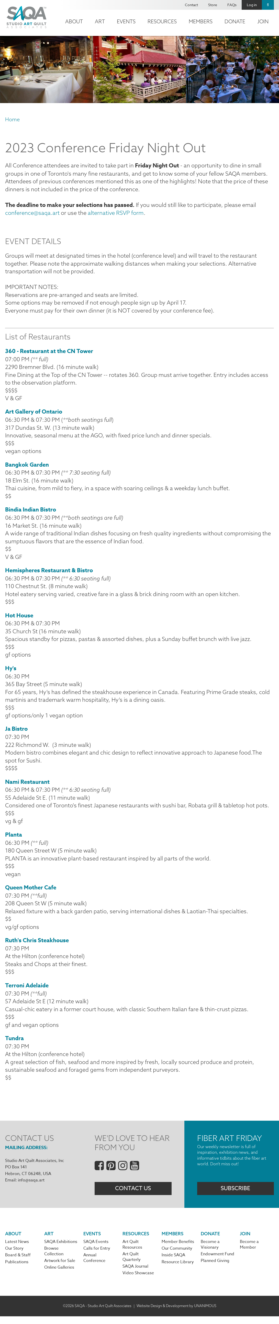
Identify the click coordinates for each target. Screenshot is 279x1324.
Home (12, 119)
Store (212, 4)
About (74, 21)
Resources (162, 21)
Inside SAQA (173, 1263)
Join (263, 21)
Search (268, 5)
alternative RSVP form (115, 213)
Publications (16, 1270)
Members (201, 21)
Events (126, 21)
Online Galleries (59, 1275)
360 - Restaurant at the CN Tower (49, 352)
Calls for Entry (96, 1256)
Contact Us (133, 1196)
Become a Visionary (210, 1252)
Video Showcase (138, 1281)
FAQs (232, 4)
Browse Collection (53, 1259)
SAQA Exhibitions (60, 1249)
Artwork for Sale (59, 1269)
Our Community (177, 1256)
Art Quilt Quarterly (131, 1265)
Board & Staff (18, 1263)
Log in (252, 4)
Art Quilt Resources (132, 1252)
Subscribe (235, 1196)
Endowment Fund (217, 1262)
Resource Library (178, 1270)
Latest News (17, 1249)
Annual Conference (94, 1266)
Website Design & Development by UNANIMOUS (176, 1313)
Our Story (14, 1256)
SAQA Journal (135, 1274)
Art (100, 21)
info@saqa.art (31, 1187)
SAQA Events (95, 1249)
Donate (235, 21)
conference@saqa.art (32, 213)
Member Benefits (178, 1249)
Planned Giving (215, 1269)
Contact (191, 4)
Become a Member (249, 1252)
